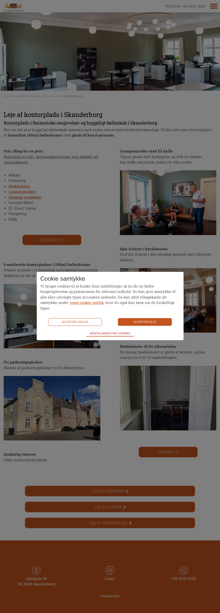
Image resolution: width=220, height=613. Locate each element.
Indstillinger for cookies (110, 333)
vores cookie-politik (86, 302)
